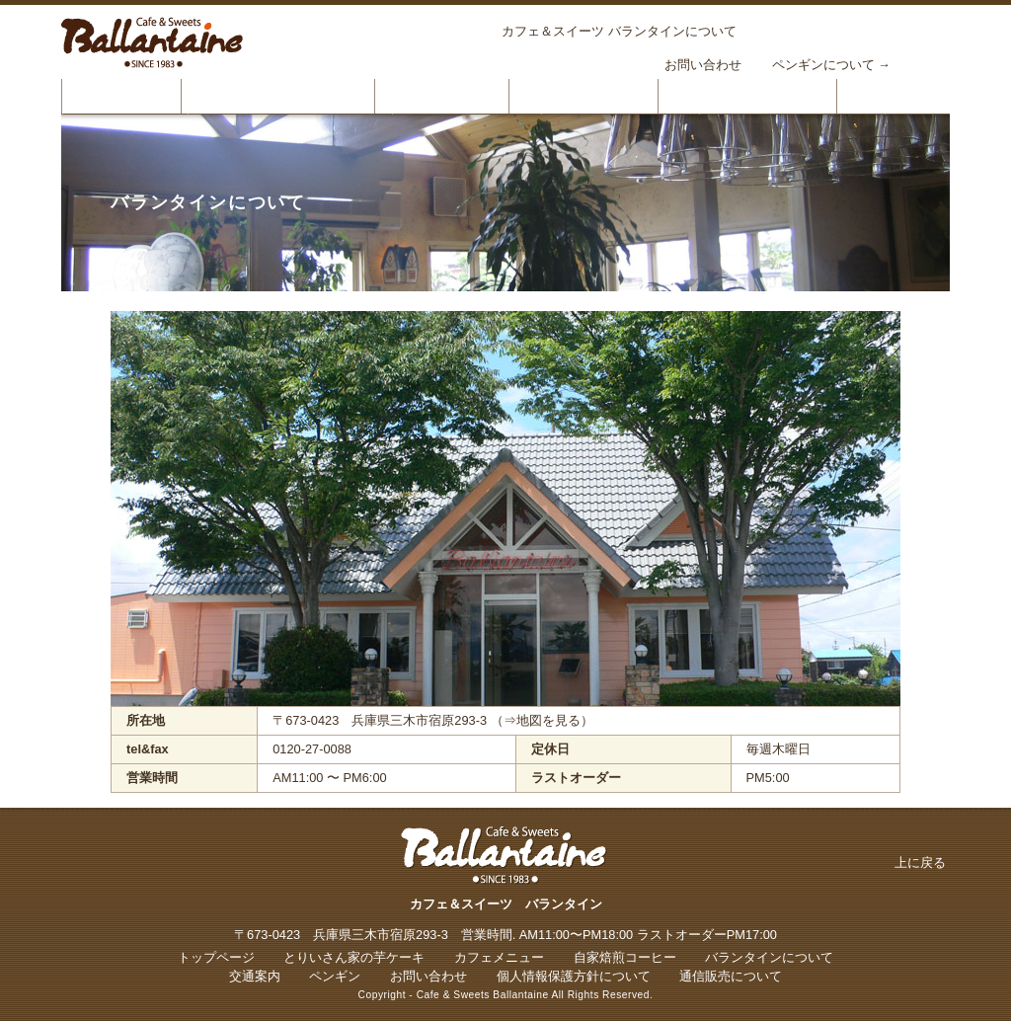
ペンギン (334, 976)
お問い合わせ (702, 64)
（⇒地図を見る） (542, 720)
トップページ (121, 96)
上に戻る (920, 862)
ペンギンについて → (831, 64)
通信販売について (730, 976)
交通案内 (254, 976)
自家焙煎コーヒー (583, 96)
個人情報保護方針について (574, 976)
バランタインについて (747, 96)
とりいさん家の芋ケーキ (277, 96)
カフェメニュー (442, 96)
